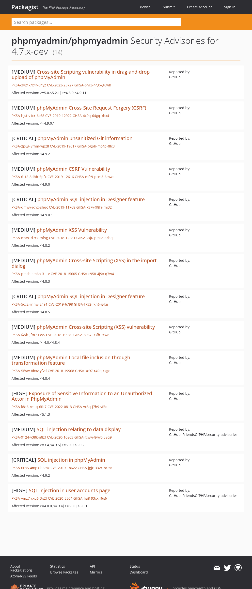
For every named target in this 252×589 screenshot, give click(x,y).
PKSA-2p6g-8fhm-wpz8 (30, 146)
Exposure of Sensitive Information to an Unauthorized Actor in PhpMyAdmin (82, 396)
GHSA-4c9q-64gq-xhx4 (91, 115)
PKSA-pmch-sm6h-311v (31, 273)
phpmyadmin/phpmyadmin (70, 40)
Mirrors (96, 572)
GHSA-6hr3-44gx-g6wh (92, 85)
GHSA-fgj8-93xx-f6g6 (90, 498)
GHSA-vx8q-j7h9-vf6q (90, 406)
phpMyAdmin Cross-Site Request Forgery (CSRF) (91, 107)
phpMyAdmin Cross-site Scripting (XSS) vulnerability (96, 327)
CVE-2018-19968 (61, 370)
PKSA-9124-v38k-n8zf (29, 437)
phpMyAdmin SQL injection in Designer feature (91, 199)
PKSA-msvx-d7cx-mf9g (30, 237)
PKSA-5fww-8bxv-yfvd (29, 370)
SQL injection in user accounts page (69, 490)
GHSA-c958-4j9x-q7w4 (96, 273)
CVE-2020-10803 (60, 437)
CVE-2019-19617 (63, 146)
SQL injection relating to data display (79, 429)
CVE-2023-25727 (60, 85)
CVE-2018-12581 (62, 237)
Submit (169, 7)
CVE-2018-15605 (64, 273)
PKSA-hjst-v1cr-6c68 (28, 115)
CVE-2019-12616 (60, 176)
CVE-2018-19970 (59, 334)
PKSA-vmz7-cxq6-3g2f (29, 498)
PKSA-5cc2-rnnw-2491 (29, 304)
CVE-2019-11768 (62, 207)
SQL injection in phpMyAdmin (71, 460)
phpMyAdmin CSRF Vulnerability (73, 168)
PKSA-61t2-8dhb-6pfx (29, 176)
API (92, 566)
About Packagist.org (21, 568)
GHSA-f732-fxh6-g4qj (91, 304)
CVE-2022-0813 (59, 406)
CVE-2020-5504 (60, 498)
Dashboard (139, 572)
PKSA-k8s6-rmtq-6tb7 (29, 406)
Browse (145, 7)
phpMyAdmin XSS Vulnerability (72, 230)
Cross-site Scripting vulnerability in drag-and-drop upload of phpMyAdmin (81, 74)
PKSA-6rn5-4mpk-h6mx (30, 467)
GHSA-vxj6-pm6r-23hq (94, 237)
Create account (199, 7)
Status (135, 566)
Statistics (57, 566)
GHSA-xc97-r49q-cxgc (92, 370)
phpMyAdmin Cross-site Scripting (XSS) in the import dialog (84, 263)
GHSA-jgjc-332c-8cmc (95, 467)
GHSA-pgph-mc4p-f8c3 (96, 146)
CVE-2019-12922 (58, 115)
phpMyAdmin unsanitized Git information (84, 138)
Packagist (25, 7)
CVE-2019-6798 (60, 304)
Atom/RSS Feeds (23, 576)
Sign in (230, 7)
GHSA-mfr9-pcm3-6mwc (94, 176)
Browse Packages (64, 572)
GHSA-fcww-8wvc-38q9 (93, 437)
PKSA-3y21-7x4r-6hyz (29, 85)
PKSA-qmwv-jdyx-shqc (30, 207)
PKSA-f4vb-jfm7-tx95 (28, 334)
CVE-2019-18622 (63, 467)
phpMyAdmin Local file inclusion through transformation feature (71, 360)
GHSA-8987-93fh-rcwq (91, 334)
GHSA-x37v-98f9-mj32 (94, 207)
